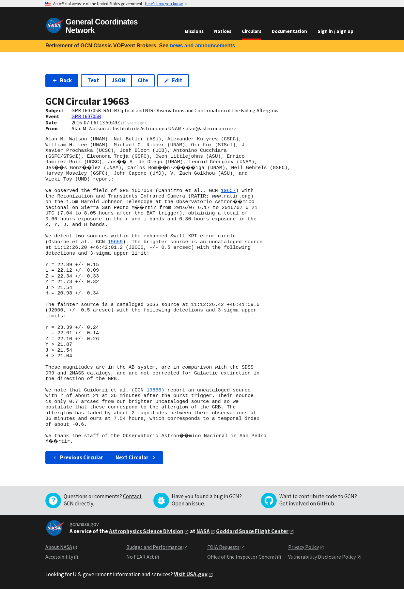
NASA (203, 531)
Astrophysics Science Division (146, 531)
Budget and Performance (154, 547)
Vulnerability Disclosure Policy (322, 556)
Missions (194, 31)
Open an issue (188, 503)
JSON (118, 80)
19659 (115, 242)
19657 (228, 190)
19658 (154, 390)
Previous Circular (77, 457)
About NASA (58, 547)
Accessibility (59, 556)
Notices (222, 31)
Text (93, 80)
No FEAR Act (140, 556)
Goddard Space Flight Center (252, 531)
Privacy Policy (303, 547)
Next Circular (136, 457)
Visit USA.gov (191, 574)
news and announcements (202, 45)
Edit (173, 80)
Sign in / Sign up (335, 31)
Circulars (251, 31)
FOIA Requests (223, 547)
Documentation (289, 31)
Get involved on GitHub (306, 503)
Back (62, 80)
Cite (143, 80)
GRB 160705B (86, 116)
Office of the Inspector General (241, 556)
